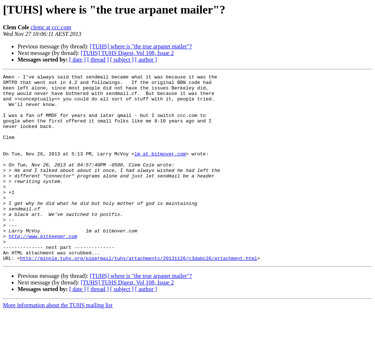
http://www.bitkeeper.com (43, 269)
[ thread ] (98, 59)
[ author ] (146, 59)
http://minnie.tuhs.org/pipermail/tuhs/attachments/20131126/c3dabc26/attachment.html (138, 295)
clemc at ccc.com (51, 27)
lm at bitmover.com (160, 170)
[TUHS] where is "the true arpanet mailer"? (141, 46)
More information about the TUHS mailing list (57, 342)
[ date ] (77, 59)
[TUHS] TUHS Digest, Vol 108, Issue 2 (127, 53)
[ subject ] (122, 59)
